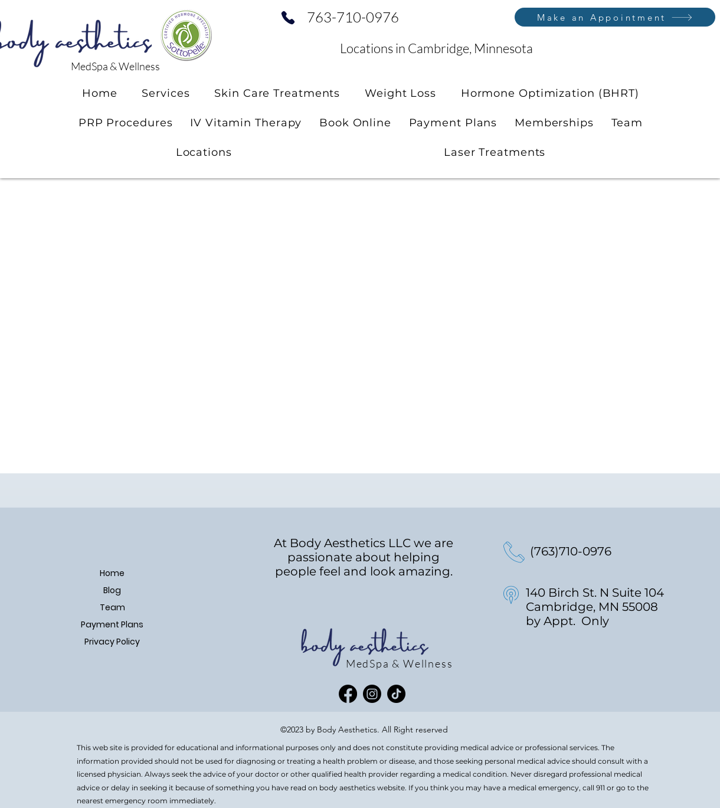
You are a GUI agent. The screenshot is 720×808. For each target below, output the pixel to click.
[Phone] (288, 17)
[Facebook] (348, 694)
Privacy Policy (112, 641)
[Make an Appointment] (615, 17)
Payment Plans (112, 624)
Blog (112, 590)
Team (112, 607)
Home (112, 573)
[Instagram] (372, 694)
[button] (165, 93)
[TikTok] (396, 694)
